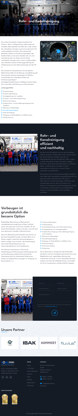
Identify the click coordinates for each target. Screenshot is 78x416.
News (68, 3)
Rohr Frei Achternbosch (29, 3)
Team (62, 3)
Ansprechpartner (32, 371)
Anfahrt (29, 379)
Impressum (30, 385)
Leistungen (44, 3)
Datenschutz (31, 382)
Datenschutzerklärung (51, 306)
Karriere (55, 3)
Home (29, 365)
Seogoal (49, 413)
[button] (75, 330)
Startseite (23, 24)
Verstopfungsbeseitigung (10, 110)
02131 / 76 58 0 (47, 376)
